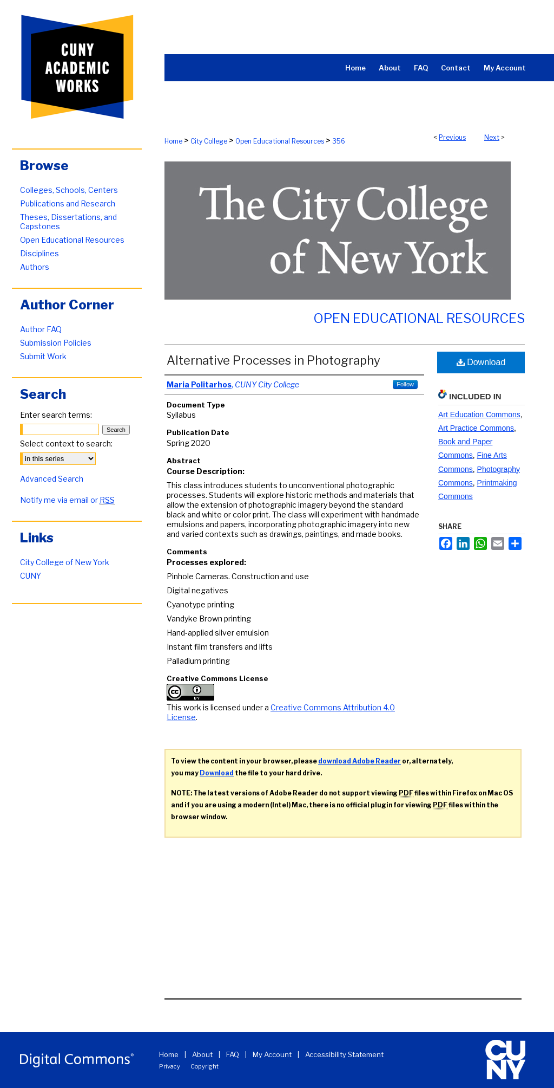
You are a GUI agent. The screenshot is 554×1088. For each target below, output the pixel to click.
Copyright (204, 1066)
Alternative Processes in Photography (273, 360)
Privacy (169, 1066)
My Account (272, 1054)
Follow (405, 384)
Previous (452, 137)
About (202, 1054)
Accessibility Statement (344, 1054)
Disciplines (39, 253)
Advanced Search (51, 478)
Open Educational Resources (279, 141)
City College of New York (64, 562)
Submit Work (43, 356)
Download (481, 362)
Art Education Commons (479, 414)
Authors (34, 266)
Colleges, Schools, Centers (69, 190)
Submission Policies (55, 342)
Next (491, 137)
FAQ (232, 1054)
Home (173, 141)
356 (338, 141)
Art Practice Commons (476, 428)
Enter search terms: (56, 414)
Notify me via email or (67, 499)
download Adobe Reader (359, 761)
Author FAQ (41, 329)
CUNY (30, 575)
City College (208, 141)
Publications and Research (67, 203)
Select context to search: (66, 443)
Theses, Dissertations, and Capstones (68, 221)
